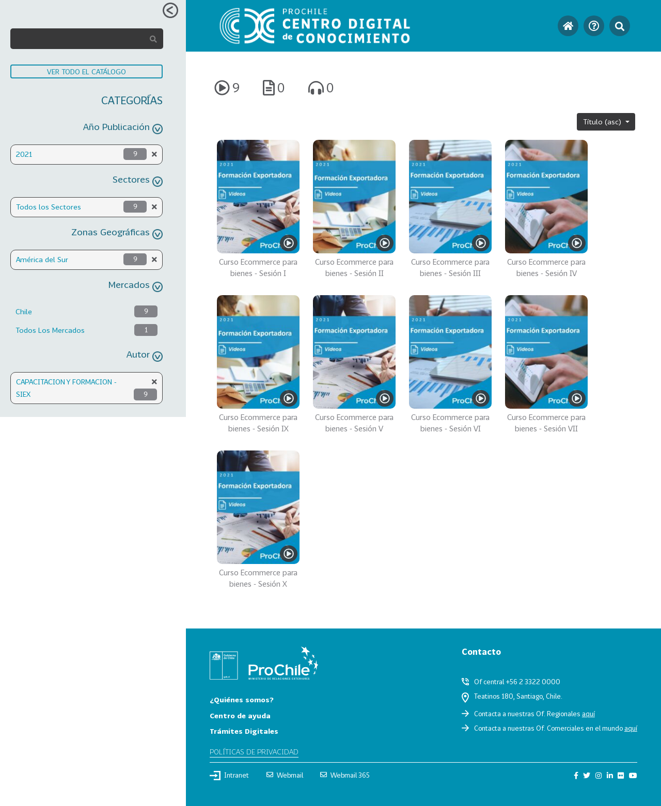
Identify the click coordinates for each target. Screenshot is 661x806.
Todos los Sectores (48, 206)
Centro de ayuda (240, 715)
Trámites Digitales (244, 731)
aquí (588, 714)
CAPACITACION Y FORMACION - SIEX (66, 387)
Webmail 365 (345, 775)
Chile (23, 311)
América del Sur (42, 259)
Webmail (284, 775)
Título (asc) (603, 121)
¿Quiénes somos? (242, 699)
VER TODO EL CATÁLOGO (86, 71)
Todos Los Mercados (50, 330)
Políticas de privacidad (254, 751)
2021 (24, 154)
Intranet (229, 775)
